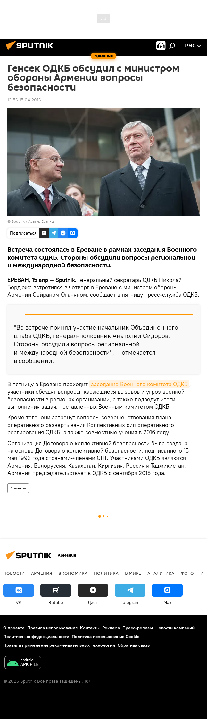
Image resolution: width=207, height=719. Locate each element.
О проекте (14, 628)
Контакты (90, 628)
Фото (187, 573)
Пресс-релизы (137, 628)
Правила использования (52, 628)
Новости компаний (175, 628)
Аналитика (160, 573)
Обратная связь (134, 645)
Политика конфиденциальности (36, 636)
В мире (133, 573)
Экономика (73, 573)
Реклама (111, 628)
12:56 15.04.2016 (24, 100)
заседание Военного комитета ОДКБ (139, 384)
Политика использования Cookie (106, 636)
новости (14, 573)
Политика (106, 573)
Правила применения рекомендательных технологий (59, 645)
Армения (18, 488)
